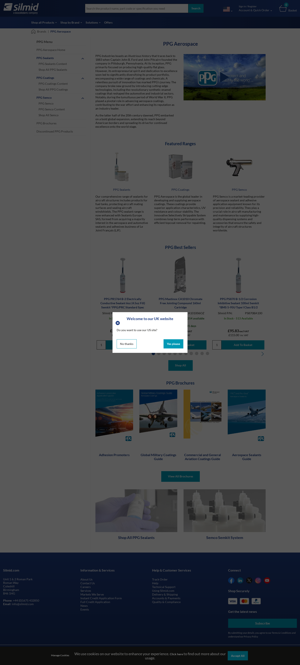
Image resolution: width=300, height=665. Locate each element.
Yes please (173, 344)
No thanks (126, 344)
